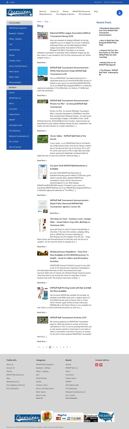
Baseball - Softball (16, 33)
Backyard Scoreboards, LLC (19, 136)
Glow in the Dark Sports (18, 66)
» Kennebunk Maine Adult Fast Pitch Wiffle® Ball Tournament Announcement (109, 31)
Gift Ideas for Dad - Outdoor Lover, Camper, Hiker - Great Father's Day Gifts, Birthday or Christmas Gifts (70, 222)
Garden (12, 55)
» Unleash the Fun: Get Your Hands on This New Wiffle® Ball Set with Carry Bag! (108, 53)
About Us (42, 11)
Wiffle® (12, 120)
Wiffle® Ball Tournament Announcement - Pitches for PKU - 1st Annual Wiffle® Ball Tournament (70, 103)
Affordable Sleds (15, 125)
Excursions (13, 109)
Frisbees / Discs (15, 61)
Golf (10, 44)
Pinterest (100, 364)
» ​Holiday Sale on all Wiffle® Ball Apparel (107, 63)
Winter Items (14, 77)
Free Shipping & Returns (65, 14)
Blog (96, 11)
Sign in (106, 2)
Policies (65, 11)
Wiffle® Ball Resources (81, 11)
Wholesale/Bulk (15, 82)
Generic (12, 92)
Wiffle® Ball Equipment (18, 28)
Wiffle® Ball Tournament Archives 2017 (68, 317)
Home (39, 22)
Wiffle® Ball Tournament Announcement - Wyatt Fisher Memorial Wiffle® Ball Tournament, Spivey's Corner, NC (70, 203)
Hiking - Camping (15, 39)
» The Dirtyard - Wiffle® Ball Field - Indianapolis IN (108, 72)
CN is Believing (14, 131)
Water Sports (14, 71)
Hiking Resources (45, 14)
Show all (39, 398)
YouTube (96, 364)
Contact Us (54, 11)
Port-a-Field (13, 141)
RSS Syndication (85, 14)
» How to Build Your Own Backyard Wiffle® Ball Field (109, 42)
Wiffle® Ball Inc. (15, 98)
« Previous (38, 347)
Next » (70, 347)
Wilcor (11, 103)
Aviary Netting (14, 50)
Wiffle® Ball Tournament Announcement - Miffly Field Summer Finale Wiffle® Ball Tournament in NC (70, 70)
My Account (98, 2)
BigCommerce (59, 427)
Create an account (116, 2)
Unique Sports (14, 114)
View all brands (15, 147)
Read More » (42, 62)
